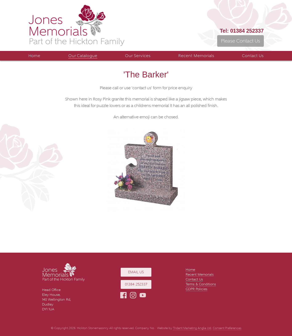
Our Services (138, 55)
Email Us (136, 272)
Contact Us (253, 55)
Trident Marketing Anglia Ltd (192, 328)
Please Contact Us (240, 41)
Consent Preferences (227, 328)
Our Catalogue (82, 55)
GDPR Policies (196, 289)
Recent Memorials (196, 55)
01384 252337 (242, 31)
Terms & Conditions (201, 284)
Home (34, 55)
